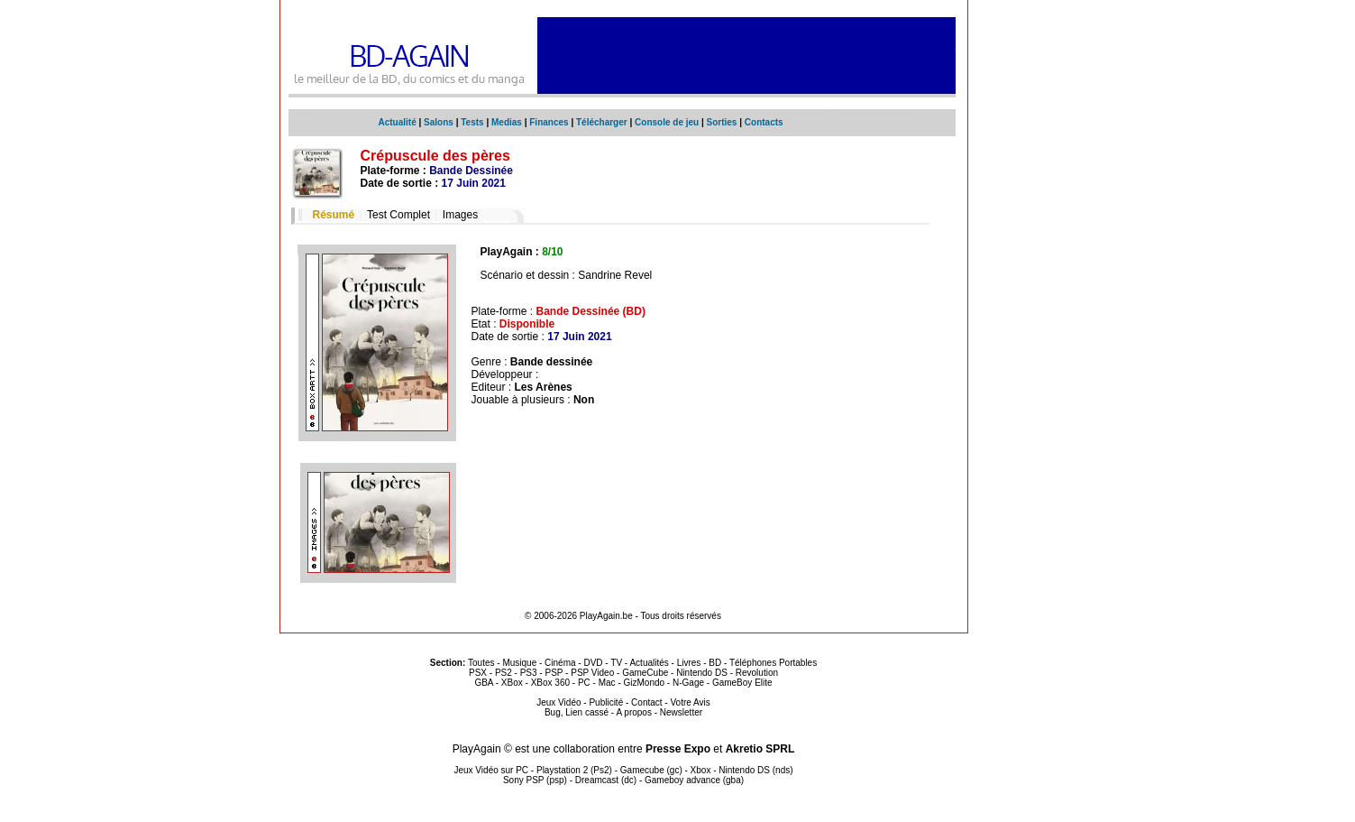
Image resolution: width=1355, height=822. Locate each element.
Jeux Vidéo (558, 702)
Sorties (722, 122)
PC (584, 683)
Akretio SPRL (760, 749)
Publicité (606, 702)
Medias (506, 122)
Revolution (757, 673)
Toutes (481, 663)
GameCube (645, 673)
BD (715, 663)
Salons (438, 122)
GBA (483, 683)
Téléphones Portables (773, 663)
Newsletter (681, 712)
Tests (472, 122)
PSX (478, 673)
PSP (554, 673)
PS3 (528, 673)
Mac (607, 683)
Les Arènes (543, 387)
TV (616, 663)
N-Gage (688, 683)
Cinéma (560, 663)
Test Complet (398, 214)
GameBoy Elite (742, 683)
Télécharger (601, 122)
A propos (633, 712)
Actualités (648, 663)
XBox (512, 683)
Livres (689, 663)
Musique (519, 663)
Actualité (398, 122)
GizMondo (644, 683)
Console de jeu (667, 122)
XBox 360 (550, 683)
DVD (592, 663)
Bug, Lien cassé (577, 712)
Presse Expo (677, 749)
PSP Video (592, 673)
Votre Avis (690, 702)
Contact (646, 702)
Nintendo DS (702, 673)
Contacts (764, 122)
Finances (548, 122)
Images (460, 214)
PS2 (503, 673)
